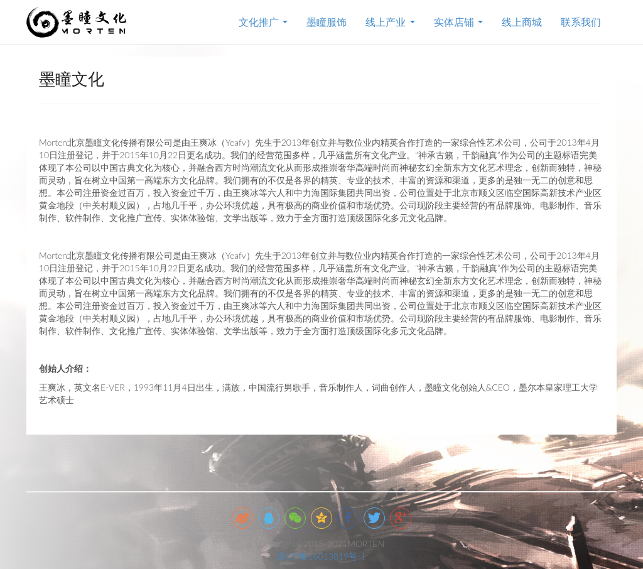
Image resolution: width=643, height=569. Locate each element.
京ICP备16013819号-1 (321, 556)
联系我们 (581, 22)
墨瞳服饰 (326, 22)
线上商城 (522, 22)
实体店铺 (458, 22)
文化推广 (263, 22)
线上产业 (389, 22)
